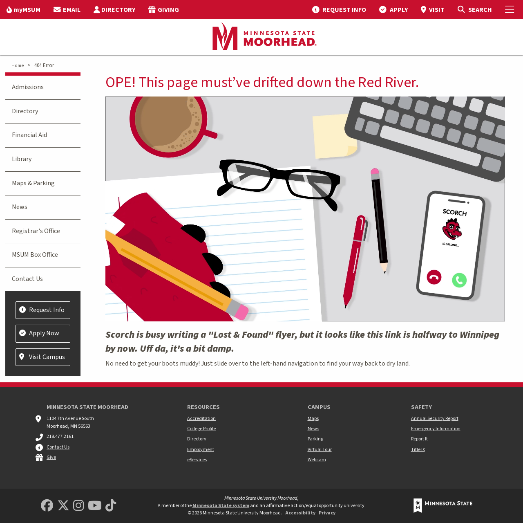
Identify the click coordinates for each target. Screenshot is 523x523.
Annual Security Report (434, 418)
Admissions (28, 87)
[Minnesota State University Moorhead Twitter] (63, 506)
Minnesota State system (220, 505)
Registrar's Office (36, 231)
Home (17, 65)
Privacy (327, 513)
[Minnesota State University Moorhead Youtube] (95, 506)
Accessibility (300, 513)
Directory (25, 111)
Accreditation (201, 418)
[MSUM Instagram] (78, 506)
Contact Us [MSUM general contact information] (58, 447)
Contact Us (27, 278)
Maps (313, 418)
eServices (197, 459)
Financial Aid (29, 134)
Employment (200, 449)
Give (51, 457)
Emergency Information (435, 428)
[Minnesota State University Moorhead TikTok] (110, 506)
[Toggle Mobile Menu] (510, 9)
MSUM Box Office (35, 254)
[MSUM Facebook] (47, 506)
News (19, 206)
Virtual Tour (320, 449)
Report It (419, 438)
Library (21, 159)
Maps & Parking (33, 183)
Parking (315, 438)
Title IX (418, 449)
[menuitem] (23, 9)
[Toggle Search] (474, 9)
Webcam (317, 459)
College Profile (201, 428)
